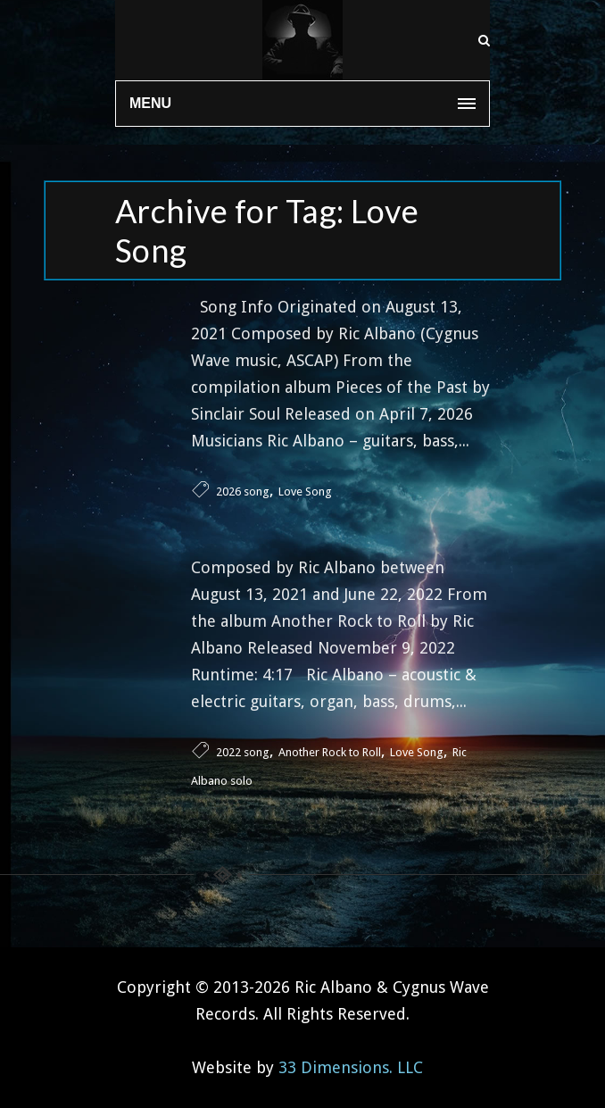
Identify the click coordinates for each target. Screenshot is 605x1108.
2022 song (242, 752)
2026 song (242, 491)
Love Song (305, 491)
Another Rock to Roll (329, 752)
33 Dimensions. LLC (350, 1067)
